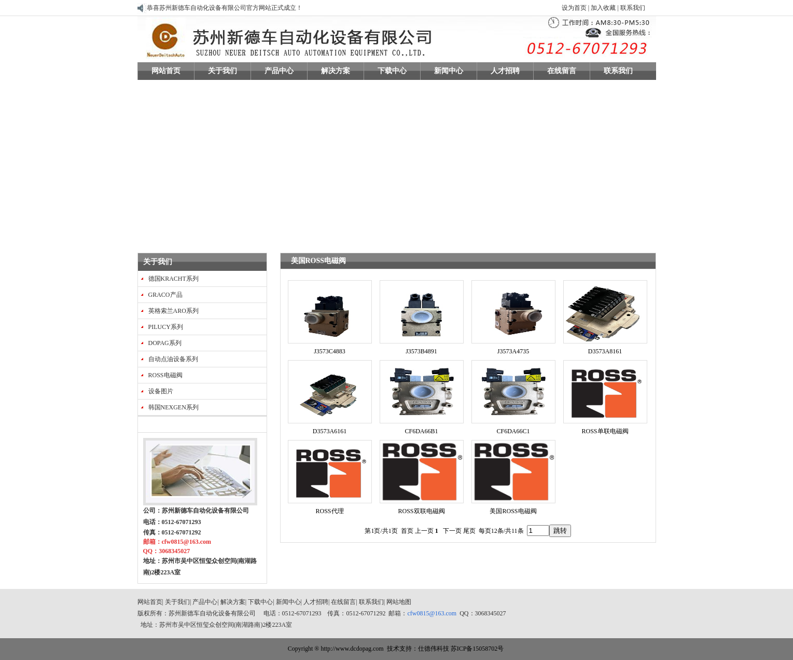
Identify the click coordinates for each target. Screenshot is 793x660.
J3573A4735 (513, 351)
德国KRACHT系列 (173, 278)
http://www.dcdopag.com (352, 648)
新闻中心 (288, 602)
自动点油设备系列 (173, 359)
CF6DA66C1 (513, 431)
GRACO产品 (165, 294)
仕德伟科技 (433, 648)
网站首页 (149, 602)
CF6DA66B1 (421, 431)
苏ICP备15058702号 (477, 648)
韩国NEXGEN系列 (173, 407)
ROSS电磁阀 (165, 375)
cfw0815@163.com (432, 613)
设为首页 (574, 7)
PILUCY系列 (165, 327)
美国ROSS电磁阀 (513, 511)
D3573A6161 (329, 431)
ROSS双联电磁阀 (421, 511)
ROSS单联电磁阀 (604, 431)
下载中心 (260, 602)
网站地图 (398, 602)
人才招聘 (315, 602)
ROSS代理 (329, 511)
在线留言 (343, 602)
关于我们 (157, 262)
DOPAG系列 (165, 343)
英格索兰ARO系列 (173, 310)
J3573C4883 (329, 351)
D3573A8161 (605, 351)
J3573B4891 (421, 351)
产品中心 (204, 602)
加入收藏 (603, 7)
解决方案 (232, 602)
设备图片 (160, 391)
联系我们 (632, 7)
